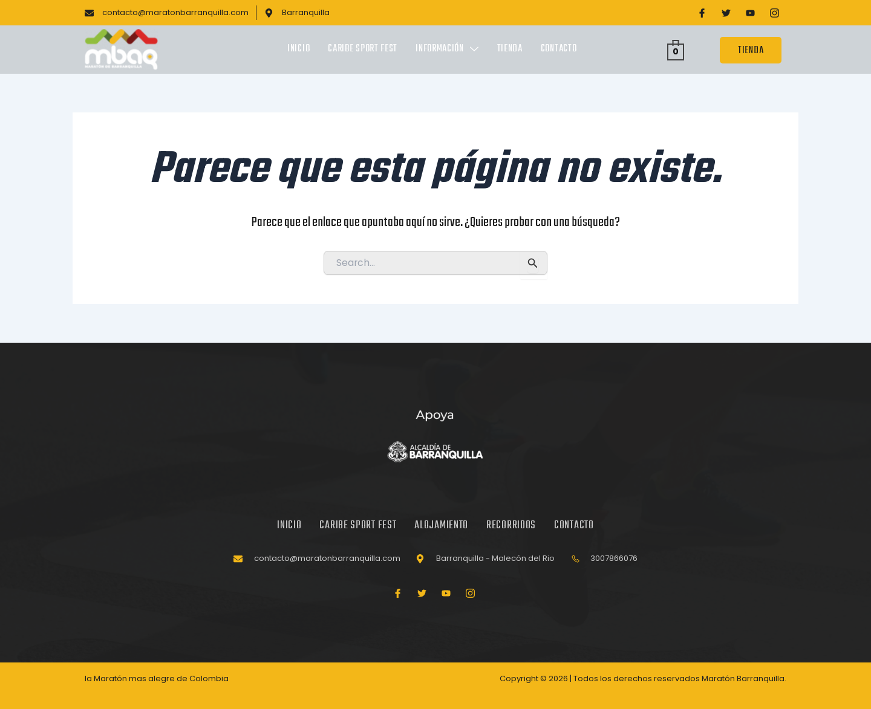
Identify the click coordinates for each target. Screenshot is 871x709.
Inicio (298, 49)
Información (447, 49)
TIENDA (750, 50)
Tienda (510, 49)
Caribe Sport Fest (362, 49)
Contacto (559, 49)
